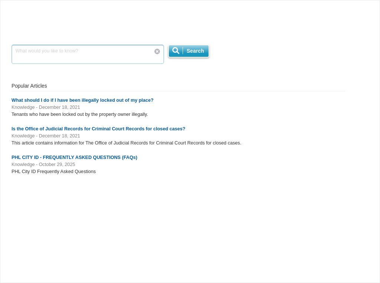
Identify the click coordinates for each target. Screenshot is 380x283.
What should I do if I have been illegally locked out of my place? (83, 100)
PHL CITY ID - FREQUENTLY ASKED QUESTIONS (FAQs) (74, 157)
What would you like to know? (88, 54)
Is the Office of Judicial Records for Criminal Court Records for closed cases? (99, 128)
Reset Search (157, 51)
